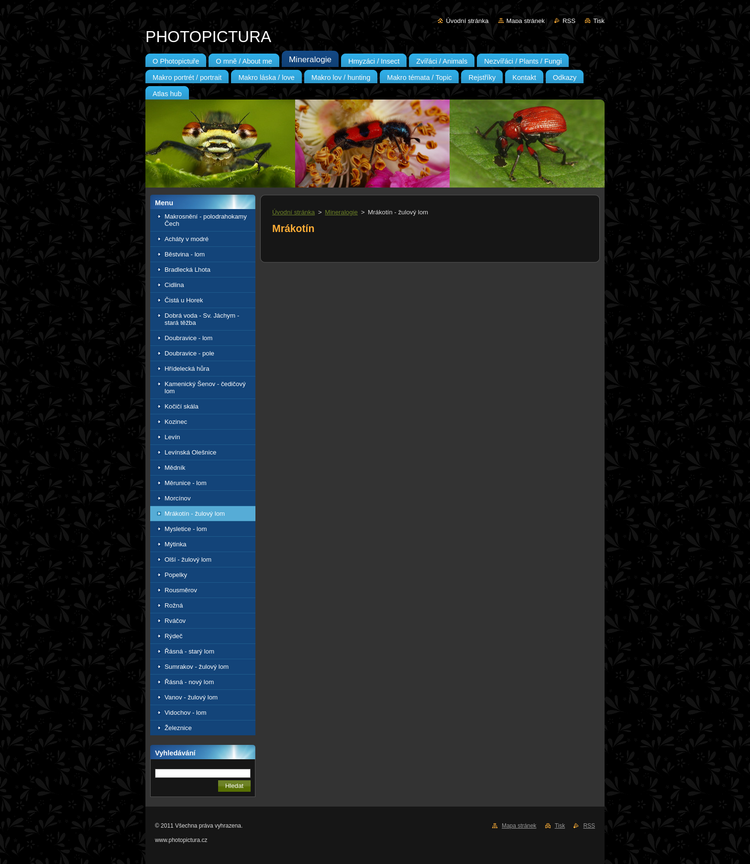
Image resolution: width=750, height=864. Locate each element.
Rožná (174, 605)
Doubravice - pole (189, 353)
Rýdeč (174, 636)
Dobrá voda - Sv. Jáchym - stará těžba (202, 319)
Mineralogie (341, 212)
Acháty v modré (187, 239)
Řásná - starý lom (189, 651)
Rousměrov (181, 590)
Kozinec (176, 421)
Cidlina (174, 284)
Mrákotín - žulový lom (195, 513)
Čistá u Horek (184, 300)
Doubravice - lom (188, 338)
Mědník (175, 467)
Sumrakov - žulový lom (197, 666)
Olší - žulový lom (188, 559)
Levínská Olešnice (190, 452)
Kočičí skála (182, 406)
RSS (568, 20)
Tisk (599, 20)
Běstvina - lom (185, 254)
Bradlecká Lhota (187, 269)
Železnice (178, 727)
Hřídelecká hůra (187, 368)
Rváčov (175, 620)
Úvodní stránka (467, 20)
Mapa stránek (526, 20)
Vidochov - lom (186, 712)
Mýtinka (176, 544)
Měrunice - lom (186, 483)
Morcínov (178, 498)
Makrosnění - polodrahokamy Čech (206, 220)
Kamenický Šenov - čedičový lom (205, 387)
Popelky (176, 574)
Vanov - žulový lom (191, 697)
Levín (172, 437)
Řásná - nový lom (189, 682)
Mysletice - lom (186, 528)
